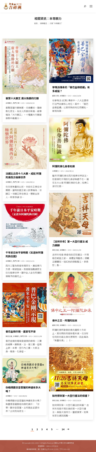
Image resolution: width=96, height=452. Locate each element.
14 (63, 429)
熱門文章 (16, 103)
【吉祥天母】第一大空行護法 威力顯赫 (70, 243)
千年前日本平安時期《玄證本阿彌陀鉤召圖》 (24, 254)
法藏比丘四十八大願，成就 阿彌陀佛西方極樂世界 (23, 175)
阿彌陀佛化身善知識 (63, 166)
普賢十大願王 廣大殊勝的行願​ (22, 98)
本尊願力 (9, 103)
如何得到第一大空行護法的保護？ (71, 395)
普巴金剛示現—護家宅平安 (21, 331)
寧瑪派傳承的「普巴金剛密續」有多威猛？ (71, 89)
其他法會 (55, 250)
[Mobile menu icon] (91, 6)
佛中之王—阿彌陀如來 (64, 320)
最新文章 (55, 96)
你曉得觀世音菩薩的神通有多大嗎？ (23, 389)
